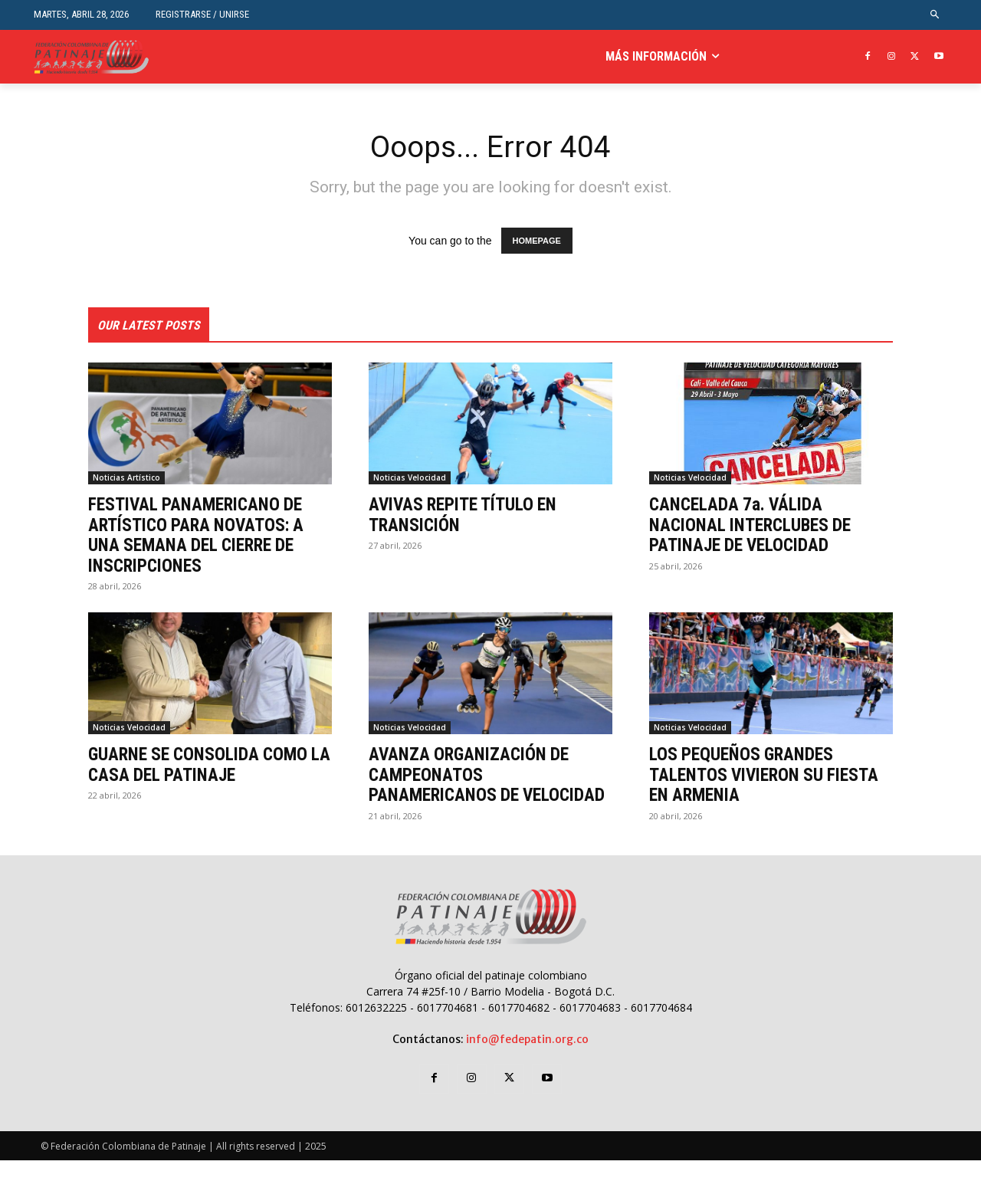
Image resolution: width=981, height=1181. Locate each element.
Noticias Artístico (126, 479)
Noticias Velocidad (409, 479)
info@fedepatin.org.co (527, 1060)
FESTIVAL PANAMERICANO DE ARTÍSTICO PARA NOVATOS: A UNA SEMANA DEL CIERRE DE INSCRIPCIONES (202, 536)
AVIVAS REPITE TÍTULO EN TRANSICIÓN (468, 515)
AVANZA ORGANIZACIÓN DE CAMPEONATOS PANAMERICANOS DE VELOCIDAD (474, 786)
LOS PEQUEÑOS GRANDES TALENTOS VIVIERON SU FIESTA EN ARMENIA (769, 776)
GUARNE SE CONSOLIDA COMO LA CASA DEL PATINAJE (202, 765)
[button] (935, 15)
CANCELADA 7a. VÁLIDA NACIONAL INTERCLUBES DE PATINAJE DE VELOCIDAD (755, 526)
